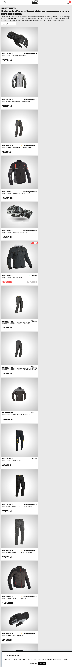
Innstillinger (33, 663)
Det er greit (42, 663)
